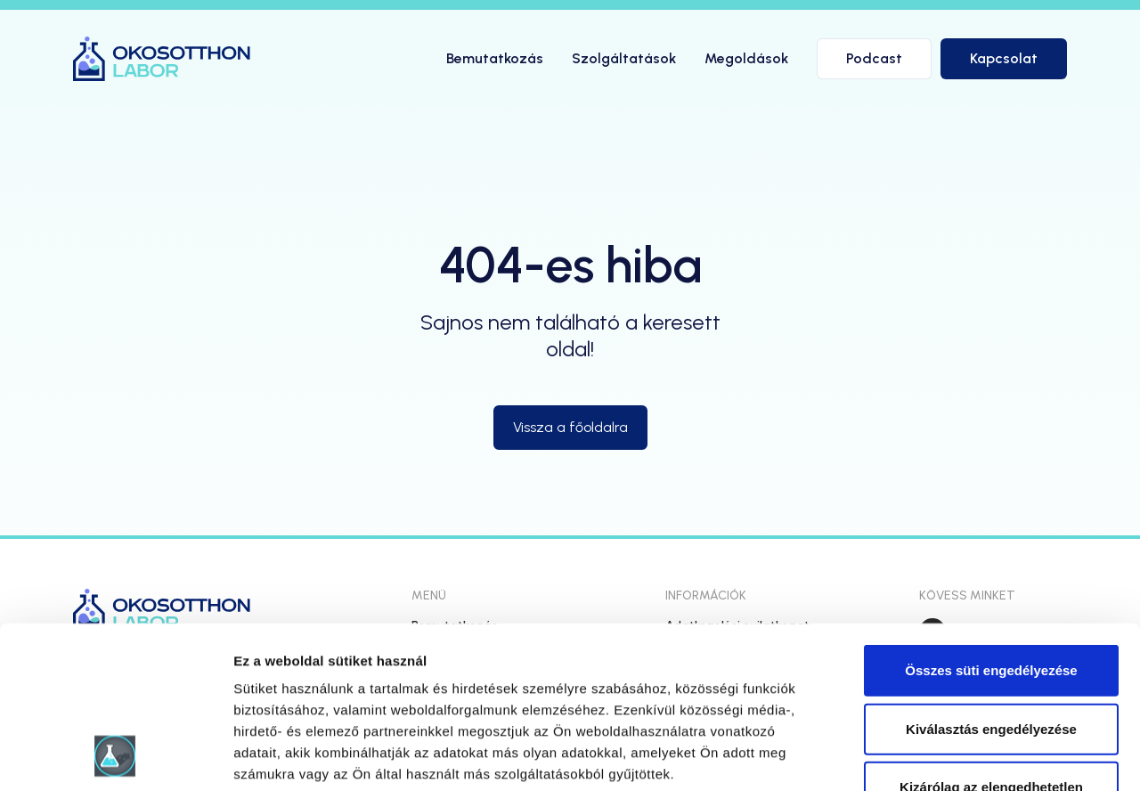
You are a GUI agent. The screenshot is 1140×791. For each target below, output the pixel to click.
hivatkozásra (544, 665)
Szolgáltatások (624, 58)
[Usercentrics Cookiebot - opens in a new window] (115, 756)
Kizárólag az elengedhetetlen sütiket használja (991, 646)
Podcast (874, 58)
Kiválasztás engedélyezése (991, 576)
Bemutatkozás (494, 58)
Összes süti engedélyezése (991, 518)
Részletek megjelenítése (1012, 755)
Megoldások (746, 58)
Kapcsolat (1004, 58)
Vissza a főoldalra (570, 427)
